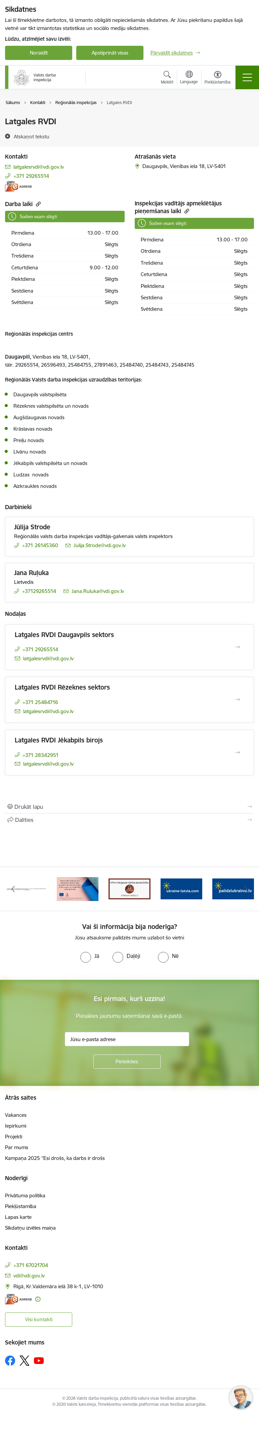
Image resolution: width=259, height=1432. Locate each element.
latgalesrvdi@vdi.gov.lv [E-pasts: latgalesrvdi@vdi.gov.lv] (38, 167)
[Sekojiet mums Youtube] (39, 1360)
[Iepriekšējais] (13, 889)
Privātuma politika (25, 1195)
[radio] (89, 956)
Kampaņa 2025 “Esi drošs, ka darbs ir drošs (55, 1158)
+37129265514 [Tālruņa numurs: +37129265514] (39, 591)
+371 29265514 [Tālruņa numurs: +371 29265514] (31, 176)
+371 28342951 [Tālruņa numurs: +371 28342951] (41, 755)
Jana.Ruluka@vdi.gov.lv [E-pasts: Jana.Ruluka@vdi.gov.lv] (98, 591)
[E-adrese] (18, 186)
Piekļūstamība (20, 1206)
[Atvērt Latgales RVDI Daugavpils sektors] (237, 647)
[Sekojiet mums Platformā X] (24, 1361)
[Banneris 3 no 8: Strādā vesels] (129, 888)
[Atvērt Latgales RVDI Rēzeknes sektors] (237, 699)
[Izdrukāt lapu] (129, 806)
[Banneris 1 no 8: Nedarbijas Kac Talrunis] (26, 888)
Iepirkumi (15, 1126)
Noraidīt (39, 52)
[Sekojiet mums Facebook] (10, 1361)
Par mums (16, 1147)
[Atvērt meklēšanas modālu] (167, 78)
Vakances (16, 1115)
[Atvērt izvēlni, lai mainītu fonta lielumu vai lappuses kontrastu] (217, 78)
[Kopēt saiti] (37, 203)
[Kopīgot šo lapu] (129, 819)
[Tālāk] (246, 889)
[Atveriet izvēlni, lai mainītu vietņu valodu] (189, 78)
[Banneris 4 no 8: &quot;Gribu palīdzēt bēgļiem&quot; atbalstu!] (181, 888)
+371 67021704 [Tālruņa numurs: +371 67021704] (30, 1265)
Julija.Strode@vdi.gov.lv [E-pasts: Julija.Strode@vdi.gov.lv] (100, 545)
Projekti (13, 1136)
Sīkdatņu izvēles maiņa (30, 1228)
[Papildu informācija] (37, 1299)
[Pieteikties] (127, 1062)
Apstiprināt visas (110, 52)
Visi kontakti (38, 1319)
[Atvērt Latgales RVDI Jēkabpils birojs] (237, 752)
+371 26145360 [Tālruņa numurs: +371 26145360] (40, 545)
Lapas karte (18, 1217)
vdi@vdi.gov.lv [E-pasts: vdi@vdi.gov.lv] (29, 1275)
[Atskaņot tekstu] (31, 136)
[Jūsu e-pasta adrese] (127, 1039)
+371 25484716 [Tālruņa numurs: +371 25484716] (40, 702)
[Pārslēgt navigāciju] (247, 77)
